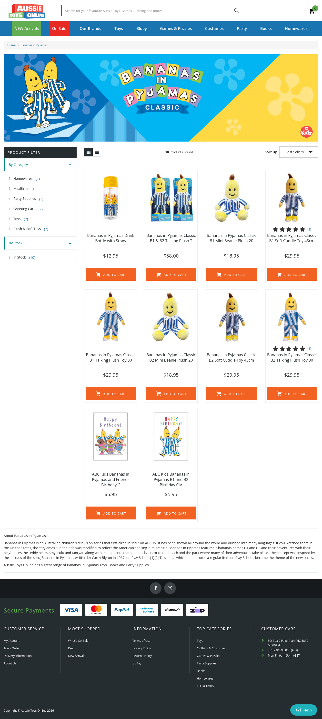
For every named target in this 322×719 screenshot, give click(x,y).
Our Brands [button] (90, 28)
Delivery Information (18, 656)
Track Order (12, 648)
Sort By (271, 152)
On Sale (59, 28)
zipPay (136, 663)
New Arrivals (76, 656)
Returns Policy (142, 656)
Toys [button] (118, 28)
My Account (12, 641)
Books (266, 28)
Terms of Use (141, 641)
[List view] (96, 152)
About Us (10, 663)
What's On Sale (78, 641)
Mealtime (24, 188)
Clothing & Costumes (211, 648)
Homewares (26, 178)
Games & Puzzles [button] (176, 28)
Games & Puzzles (208, 656)
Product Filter (24, 152)
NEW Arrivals (26, 28)
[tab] (40, 164)
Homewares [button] (296, 28)
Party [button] (242, 28)
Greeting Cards (28, 208)
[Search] (236, 10)
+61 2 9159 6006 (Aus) (283, 650)
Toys (20, 218)
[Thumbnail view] (88, 152)
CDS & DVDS (205, 686)
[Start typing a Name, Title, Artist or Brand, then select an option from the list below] (146, 10)
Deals (72, 648)
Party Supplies (28, 198)
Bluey (141, 28)
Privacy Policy (141, 648)
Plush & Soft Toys (30, 228)
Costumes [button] (214, 28)
